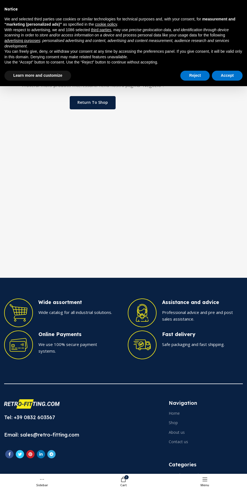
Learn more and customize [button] (37, 75)
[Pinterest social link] (30, 454)
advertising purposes (22, 40)
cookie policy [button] (106, 24)
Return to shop (92, 102)
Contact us (178, 441)
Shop (173, 422)
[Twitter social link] (20, 454)
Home (174, 413)
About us (177, 432)
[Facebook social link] (9, 454)
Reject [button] (195, 75)
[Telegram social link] (51, 454)
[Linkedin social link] (41, 454)
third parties (101, 30)
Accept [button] (227, 75)
